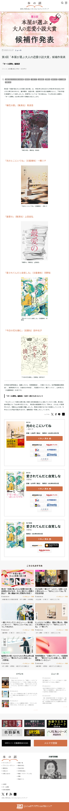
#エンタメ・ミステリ (19, 69)
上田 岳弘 (41, 79)
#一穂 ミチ (45, 599)
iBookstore (52, 545)
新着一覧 (20, 763)
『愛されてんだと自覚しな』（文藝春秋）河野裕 (27, 272)
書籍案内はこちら (16, 743)
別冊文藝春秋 (6, 789)
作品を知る (21, 768)
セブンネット (37, 450)
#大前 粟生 (30, 599)
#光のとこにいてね (54, 599)
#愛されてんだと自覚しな (22, 666)
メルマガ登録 (50, 743)
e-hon (37, 454)
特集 (19, 776)
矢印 (65, 706)
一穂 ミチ (33, 79)
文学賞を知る (21, 771)
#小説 (10, 69)
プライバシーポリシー (9, 765)
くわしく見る (43, 438)
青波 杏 (27, 79)
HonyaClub (52, 454)
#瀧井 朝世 (4, 632)
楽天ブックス (52, 445)
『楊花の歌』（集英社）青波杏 (18, 105)
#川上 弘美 (38, 599)
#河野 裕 (12, 666)
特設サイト (21, 779)
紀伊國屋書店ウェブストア (52, 450)
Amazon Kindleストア (37, 545)
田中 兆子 (54, 79)
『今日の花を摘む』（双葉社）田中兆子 (23, 330)
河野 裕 (48, 79)
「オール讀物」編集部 (11, 64)
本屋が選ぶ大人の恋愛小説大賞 (14, 79)
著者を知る (21, 765)
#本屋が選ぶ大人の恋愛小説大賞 (10, 599)
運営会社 (5, 768)
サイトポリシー (7, 763)
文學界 (4, 784)
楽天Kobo (44, 550)
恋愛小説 (8, 82)
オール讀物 (62, 79)
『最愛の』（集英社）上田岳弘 (18, 216)
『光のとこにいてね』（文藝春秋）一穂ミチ (25, 160)
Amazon (37, 445)
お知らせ (5, 771)
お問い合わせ (6, 773)
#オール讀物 (23, 599)
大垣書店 (44, 459)
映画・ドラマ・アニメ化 (25, 773)
